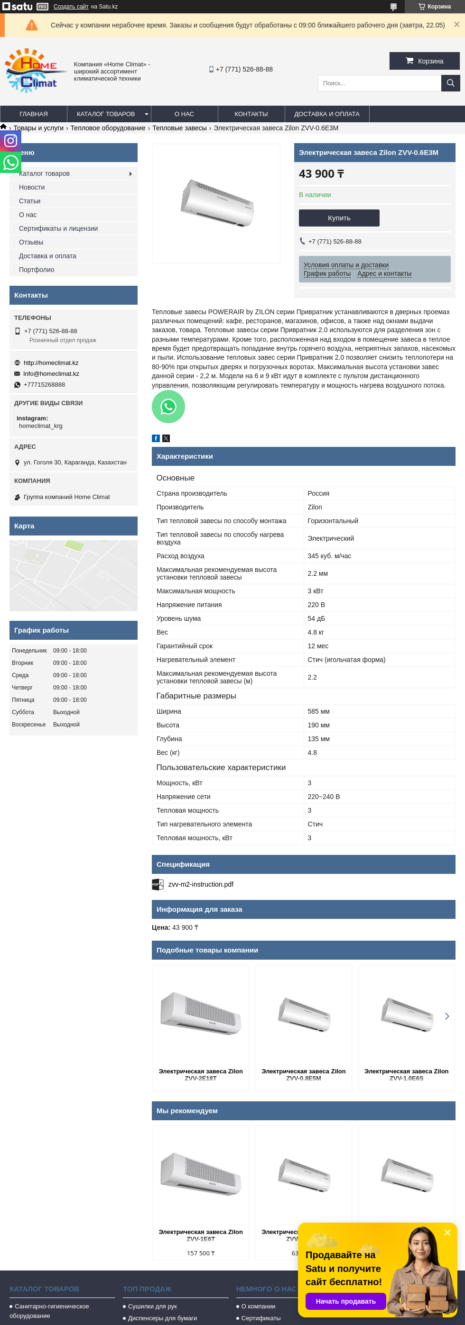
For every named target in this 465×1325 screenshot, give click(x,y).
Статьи (29, 201)
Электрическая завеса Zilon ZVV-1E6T (200, 1235)
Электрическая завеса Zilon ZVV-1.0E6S (406, 1075)
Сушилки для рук (152, 1306)
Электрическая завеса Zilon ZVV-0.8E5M (303, 1075)
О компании (259, 1306)
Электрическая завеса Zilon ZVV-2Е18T (200, 1075)
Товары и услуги (38, 128)
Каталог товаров (106, 114)
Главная (33, 114)
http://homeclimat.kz (51, 362)
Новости (32, 187)
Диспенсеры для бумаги (162, 1318)
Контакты (251, 114)
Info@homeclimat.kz (51, 373)
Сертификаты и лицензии (58, 228)
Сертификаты (261, 1318)
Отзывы (31, 242)
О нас (184, 114)
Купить (339, 218)
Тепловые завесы (179, 128)
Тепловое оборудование (108, 128)
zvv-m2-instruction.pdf (200, 884)
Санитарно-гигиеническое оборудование (49, 1311)
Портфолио (37, 269)
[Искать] (450, 83)
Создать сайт (71, 6)
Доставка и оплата (327, 114)
